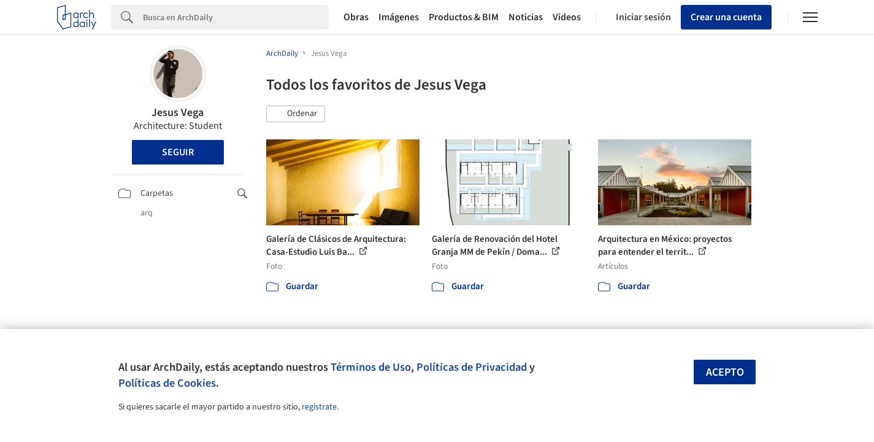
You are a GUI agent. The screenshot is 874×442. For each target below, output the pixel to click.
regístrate (319, 407)
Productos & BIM (464, 17)
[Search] (236, 17)
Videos (567, 17)
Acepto (725, 372)
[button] (295, 114)
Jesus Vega (177, 112)
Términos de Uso (371, 367)
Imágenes (398, 17)
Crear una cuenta (726, 17)
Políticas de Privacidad (471, 367)
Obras (356, 17)
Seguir (178, 152)
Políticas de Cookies (167, 383)
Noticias (525, 17)
